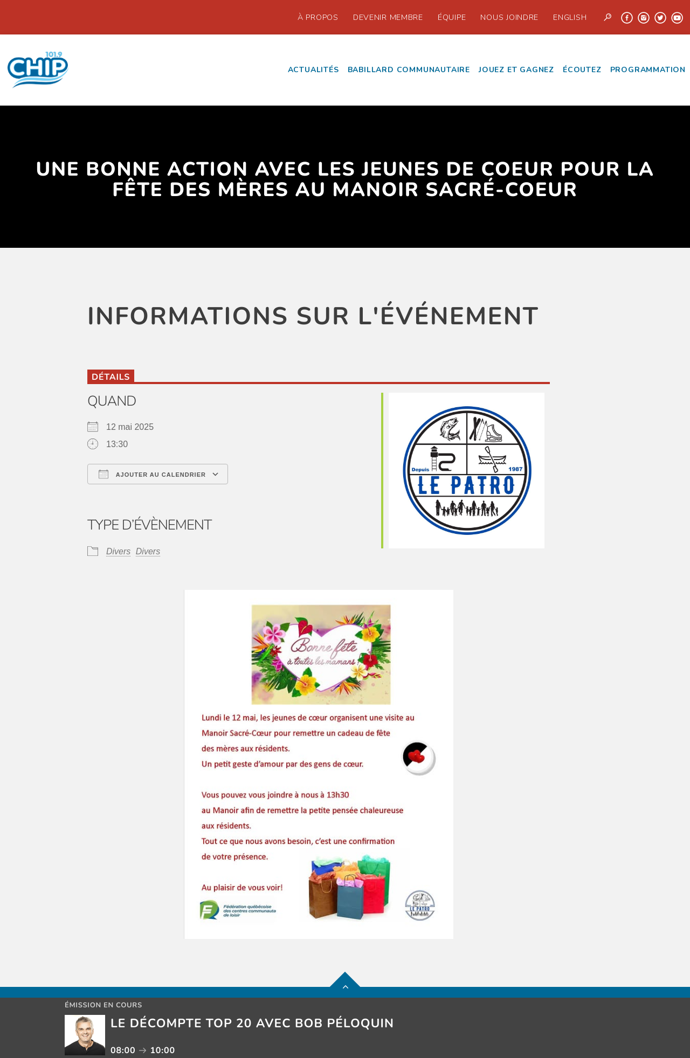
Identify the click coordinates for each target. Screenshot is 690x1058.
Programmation (648, 70)
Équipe (452, 17)
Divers (118, 551)
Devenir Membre (388, 17)
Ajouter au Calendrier (152, 474)
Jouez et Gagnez (516, 70)
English (569, 17)
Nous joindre (509, 17)
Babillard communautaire (409, 70)
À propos (318, 17)
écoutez (582, 70)
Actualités (313, 70)
